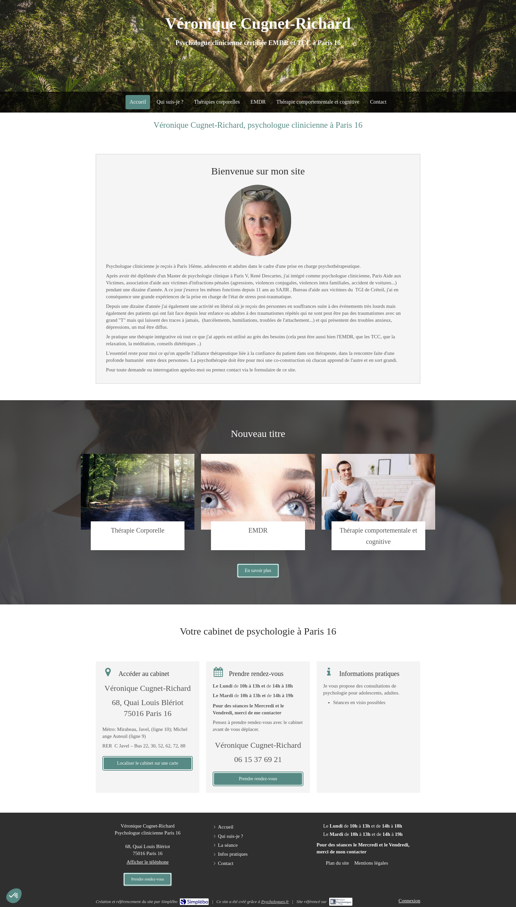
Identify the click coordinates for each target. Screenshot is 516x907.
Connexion (409, 900)
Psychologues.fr (275, 901)
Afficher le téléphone (148, 862)
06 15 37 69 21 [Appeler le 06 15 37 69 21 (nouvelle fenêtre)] (258, 759)
